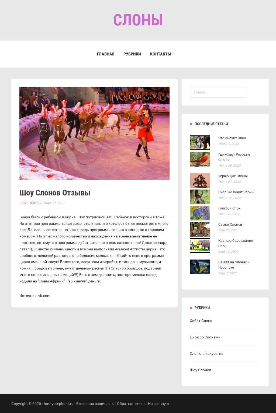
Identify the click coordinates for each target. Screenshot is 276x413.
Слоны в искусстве (206, 353)
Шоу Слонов (29, 203)
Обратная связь (131, 403)
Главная (105, 54)
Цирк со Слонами (205, 337)
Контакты (160, 54)
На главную (158, 403)
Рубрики (132, 54)
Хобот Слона (201, 320)
